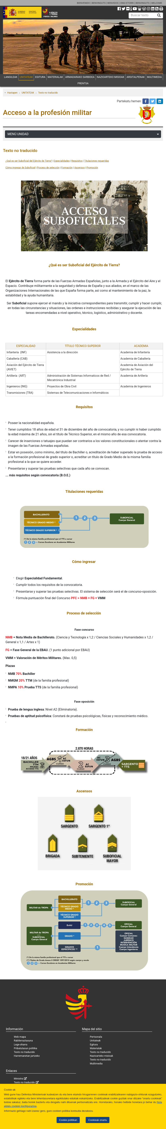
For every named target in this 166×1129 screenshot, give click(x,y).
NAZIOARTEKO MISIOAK (110, 76)
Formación (67, 167)
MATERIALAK (55, 76)
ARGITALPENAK (136, 76)
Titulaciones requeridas (96, 161)
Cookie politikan (68, 1119)
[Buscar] (159, 15)
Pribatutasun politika (25, 1048)
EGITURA (40, 76)
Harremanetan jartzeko (27, 1055)
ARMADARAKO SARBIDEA (80, 76)
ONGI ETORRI (127, 3)
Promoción (92, 167)
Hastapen (12, 92)
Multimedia (96, 1063)
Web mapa (20, 1036)
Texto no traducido (48, 92)
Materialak (96, 1048)
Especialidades (62, 161)
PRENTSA (83, 83)
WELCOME (156, 3)
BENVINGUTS (99, 3)
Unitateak (95, 1040)
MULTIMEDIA (154, 76)
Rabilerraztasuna (23, 1040)
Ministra (18, 1078)
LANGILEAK (10, 76)
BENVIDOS (112, 3)
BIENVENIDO (83, 3)
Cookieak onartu (97, 1119)
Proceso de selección (48, 167)
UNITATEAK (26, 76)
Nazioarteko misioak (101, 1055)
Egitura (94, 1044)
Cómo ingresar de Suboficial (20, 167)
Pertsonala (96, 1036)
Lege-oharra (20, 1044)
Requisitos (77, 161)
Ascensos (79, 167)
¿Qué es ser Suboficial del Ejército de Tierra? (29, 161)
